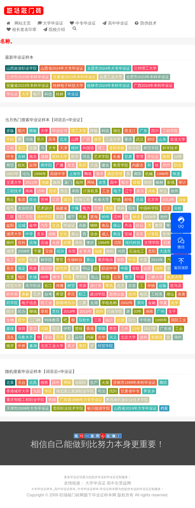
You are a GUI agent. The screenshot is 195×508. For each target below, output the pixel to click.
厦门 (68, 182)
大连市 (165, 251)
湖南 (149, 311)
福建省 (61, 208)
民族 (82, 217)
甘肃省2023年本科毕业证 (74, 77)
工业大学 (113, 139)
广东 (143, 131)
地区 (21, 277)
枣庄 (71, 294)
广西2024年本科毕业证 (153, 85)
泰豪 (25, 294)
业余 (94, 234)
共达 (128, 225)
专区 (48, 391)
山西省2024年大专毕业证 (62, 68)
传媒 (45, 182)
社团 (120, 320)
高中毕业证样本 (65, 488)
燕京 (10, 268)
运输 (162, 285)
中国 (140, 277)
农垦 (102, 182)
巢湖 (33, 346)
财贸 (71, 285)
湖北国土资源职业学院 (75, 391)
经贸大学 (14, 285)
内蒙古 (137, 165)
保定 (21, 268)
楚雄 (79, 328)
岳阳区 (80, 382)
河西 (121, 251)
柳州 (10, 242)
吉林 (21, 156)
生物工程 (82, 199)
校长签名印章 (24, 28)
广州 (161, 311)
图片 (21, 131)
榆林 (159, 182)
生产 (94, 382)
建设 (105, 165)
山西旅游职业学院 (21, 68)
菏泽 (59, 337)
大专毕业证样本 (42, 488)
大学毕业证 (56, 22)
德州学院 (44, 217)
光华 (101, 337)
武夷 (67, 242)
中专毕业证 (92, 22)
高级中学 (57, 174)
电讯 (143, 294)
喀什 (170, 225)
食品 (105, 225)
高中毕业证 (128, 22)
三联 (10, 217)
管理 (139, 156)
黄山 (90, 260)
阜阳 (75, 191)
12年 (136, 328)
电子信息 (29, 303)
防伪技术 (162, 22)
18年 (159, 268)
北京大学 (128, 337)
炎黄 (181, 294)
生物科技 (75, 260)
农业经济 (25, 208)
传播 (59, 285)
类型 (113, 328)
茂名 (10, 337)
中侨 (21, 346)
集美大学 (174, 277)
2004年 (150, 217)
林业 (136, 217)
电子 (37, 94)
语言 (139, 234)
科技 (48, 94)
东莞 (72, 251)
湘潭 (10, 251)
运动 (79, 337)
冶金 (182, 199)
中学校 (145, 320)
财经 (151, 139)
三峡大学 (155, 277)
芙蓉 (59, 217)
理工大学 (78, 131)
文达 (56, 225)
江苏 (56, 199)
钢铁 (94, 225)
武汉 (139, 139)
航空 (125, 182)
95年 (106, 217)
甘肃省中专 (130, 391)
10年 (178, 156)
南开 (10, 346)
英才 (71, 346)
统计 (10, 311)
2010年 (85, 311)
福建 (98, 251)
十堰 (75, 208)
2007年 (12, 174)
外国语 (88, 148)
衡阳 (110, 251)
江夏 (82, 303)
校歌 (44, 382)
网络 (91, 182)
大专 (52, 148)
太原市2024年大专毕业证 (108, 68)
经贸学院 (105, 346)
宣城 (128, 234)
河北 (86, 156)
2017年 (150, 328)
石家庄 (169, 242)
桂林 (59, 94)
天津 (63, 148)
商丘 (10, 199)
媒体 (10, 328)
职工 (82, 294)
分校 (178, 208)
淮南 (109, 208)
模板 (33, 131)
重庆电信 (105, 260)
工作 (124, 328)
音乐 (40, 234)
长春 (117, 156)
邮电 (128, 199)
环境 (68, 277)
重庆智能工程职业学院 (25, 399)
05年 (45, 277)
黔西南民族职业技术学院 (127, 399)
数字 (129, 277)
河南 (29, 139)
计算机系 (90, 191)
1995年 (161, 320)
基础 (48, 337)
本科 (120, 208)
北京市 (153, 199)
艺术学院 (101, 156)
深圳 (21, 328)
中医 (124, 268)
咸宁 (71, 217)
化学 (174, 303)
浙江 (21, 148)
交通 (10, 277)
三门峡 (35, 320)
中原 (143, 260)
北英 (10, 382)
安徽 (33, 148)
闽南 (29, 191)
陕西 (166, 156)
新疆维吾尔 (65, 303)
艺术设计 (44, 208)
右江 (48, 285)
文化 (63, 234)
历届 (139, 199)
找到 (113, 391)
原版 (10, 131)
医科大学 (59, 156)
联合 (33, 199)
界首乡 (149, 391)
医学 (75, 156)
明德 (101, 328)
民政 (33, 268)
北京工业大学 (52, 346)
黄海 (94, 217)
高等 (52, 139)
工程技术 (14, 191)
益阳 (10, 225)
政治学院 (97, 294)
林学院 (46, 260)
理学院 (81, 277)
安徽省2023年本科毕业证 (27, 85)
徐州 (174, 191)
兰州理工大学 (145, 68)
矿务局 (85, 251)
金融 (152, 303)
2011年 (31, 182)
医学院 (134, 148)
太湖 (94, 303)
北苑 (33, 382)
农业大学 (177, 139)
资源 (82, 285)
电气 (10, 208)
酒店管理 (114, 174)
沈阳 (117, 242)
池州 (164, 217)
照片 (40, 139)
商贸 (10, 165)
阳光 (132, 320)
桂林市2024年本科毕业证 (108, 85)
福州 (79, 182)
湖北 (117, 131)
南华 (56, 277)
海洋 (99, 174)
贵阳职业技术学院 (68, 408)
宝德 (49, 251)
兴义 (113, 337)
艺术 (37, 294)
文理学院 (151, 242)
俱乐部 (46, 268)
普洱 (33, 328)
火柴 (105, 382)
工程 (10, 148)
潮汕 (170, 294)
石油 (44, 242)
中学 (29, 234)
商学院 (46, 165)
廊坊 (163, 382)
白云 (139, 225)
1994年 (104, 242)
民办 (21, 311)
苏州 (44, 199)
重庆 (128, 139)
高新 (82, 225)
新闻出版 (116, 294)
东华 (166, 234)
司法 (56, 328)
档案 (164, 408)
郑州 (166, 165)
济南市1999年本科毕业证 (134, 382)
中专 (10, 156)
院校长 (84, 320)
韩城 (52, 399)
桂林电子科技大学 (68, 85)
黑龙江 (130, 131)
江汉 (166, 208)
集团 (21, 199)
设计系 (96, 285)
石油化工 (136, 251)
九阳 (37, 391)
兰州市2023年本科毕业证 (27, 77)
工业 (106, 191)
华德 (151, 285)
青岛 (109, 285)
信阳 (21, 260)
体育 (98, 139)
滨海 (33, 242)
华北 (163, 191)
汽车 (44, 225)
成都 (44, 156)
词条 (151, 191)
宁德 (117, 199)
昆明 (52, 191)
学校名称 (109, 303)
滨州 (117, 217)
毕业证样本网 (109, 488)
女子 (172, 311)
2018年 (69, 311)
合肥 (147, 268)
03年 (138, 311)
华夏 (163, 303)
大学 (25, 94)
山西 (75, 139)
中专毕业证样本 (88, 488)
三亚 (98, 320)
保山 (117, 225)
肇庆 (90, 242)
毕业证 (73, 94)
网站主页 (21, 22)
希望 (59, 294)
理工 (101, 148)
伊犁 (67, 328)
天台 (21, 382)
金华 (33, 225)
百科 (21, 242)
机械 (149, 174)
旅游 (56, 182)
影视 (171, 182)
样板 (94, 131)
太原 (56, 242)
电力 (86, 208)
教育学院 (120, 165)
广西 (86, 139)
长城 (33, 277)
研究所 (61, 268)
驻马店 (176, 285)
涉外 (143, 337)
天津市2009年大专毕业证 (27, 408)
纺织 (148, 182)
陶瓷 (88, 174)
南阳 (120, 260)
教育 (158, 225)
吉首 (132, 285)
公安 (117, 277)
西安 (64, 191)
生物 (10, 320)
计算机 (153, 234)
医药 (82, 165)
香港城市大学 (17, 391)
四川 (155, 131)
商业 (117, 234)
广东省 (165, 328)
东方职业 (33, 285)
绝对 (75, 148)
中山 (86, 268)
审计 (182, 182)
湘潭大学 (14, 234)
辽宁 (129, 191)
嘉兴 (140, 191)
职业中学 (109, 268)
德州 (99, 311)
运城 (21, 225)
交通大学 (14, 182)
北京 (63, 139)
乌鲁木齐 (25, 337)
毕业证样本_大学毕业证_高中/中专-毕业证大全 (23, 11)
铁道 (176, 174)
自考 (48, 294)
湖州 (178, 337)
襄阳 (137, 174)
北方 (120, 285)
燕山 (94, 277)
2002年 (127, 303)
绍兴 (60, 251)
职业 (178, 165)
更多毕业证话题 (74, 477)
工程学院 (170, 131)
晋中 (21, 320)
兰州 (98, 208)
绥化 (79, 242)
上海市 (74, 174)
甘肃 (128, 156)
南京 (33, 156)
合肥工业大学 (111, 77)
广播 (59, 165)
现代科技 (132, 242)
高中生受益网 (119, 482)
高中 (114, 182)
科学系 (12, 294)
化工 (10, 260)
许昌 (106, 277)
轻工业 (46, 303)
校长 (21, 165)
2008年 (24, 251)
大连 (94, 165)
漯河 (140, 303)
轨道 (33, 260)
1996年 (163, 174)
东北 (71, 165)
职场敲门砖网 (71, 494)
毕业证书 (59, 131)
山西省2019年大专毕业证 (135, 408)
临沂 (109, 320)
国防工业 (178, 320)
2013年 (168, 199)
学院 (10, 139)
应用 (33, 165)
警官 (59, 260)
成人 (105, 234)
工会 (179, 328)
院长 (132, 208)
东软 (136, 268)
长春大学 (101, 199)
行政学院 (114, 311)
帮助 (67, 382)
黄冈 (82, 346)
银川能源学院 (98, 408)
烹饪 (56, 311)
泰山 (75, 234)
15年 (41, 191)
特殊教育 (52, 320)
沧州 (132, 294)
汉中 (56, 382)
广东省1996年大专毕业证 (81, 399)
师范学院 (151, 148)
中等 (132, 260)
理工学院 (25, 217)
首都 (136, 182)
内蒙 (90, 337)
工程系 (156, 294)
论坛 (26, 174)
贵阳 (152, 251)
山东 (162, 139)
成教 (52, 234)
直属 (75, 268)
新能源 (156, 337)
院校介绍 (60, 28)
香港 (90, 328)
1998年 (40, 174)
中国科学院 (149, 208)
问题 (44, 328)
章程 (44, 311)
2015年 (157, 260)
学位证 (12, 94)
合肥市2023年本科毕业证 (147, 77)
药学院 (12, 303)
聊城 (33, 311)
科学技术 (170, 148)
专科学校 (116, 148)
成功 (67, 199)
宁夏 (37, 251)
